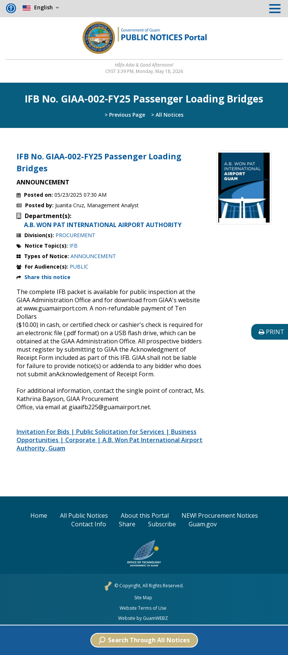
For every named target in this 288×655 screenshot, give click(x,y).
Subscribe (162, 524)
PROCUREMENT (75, 235)
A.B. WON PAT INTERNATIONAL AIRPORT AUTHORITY (103, 225)
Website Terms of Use (143, 608)
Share (127, 524)
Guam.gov (203, 524)
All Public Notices (84, 515)
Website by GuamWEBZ (143, 618)
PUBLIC (79, 266)
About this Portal (145, 515)
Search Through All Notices (144, 640)
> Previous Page (125, 114)
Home (38, 515)
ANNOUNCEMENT (93, 256)
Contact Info (88, 524)
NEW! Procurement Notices (220, 515)
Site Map (143, 598)
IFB (73, 245)
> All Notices (167, 114)
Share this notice (47, 277)
